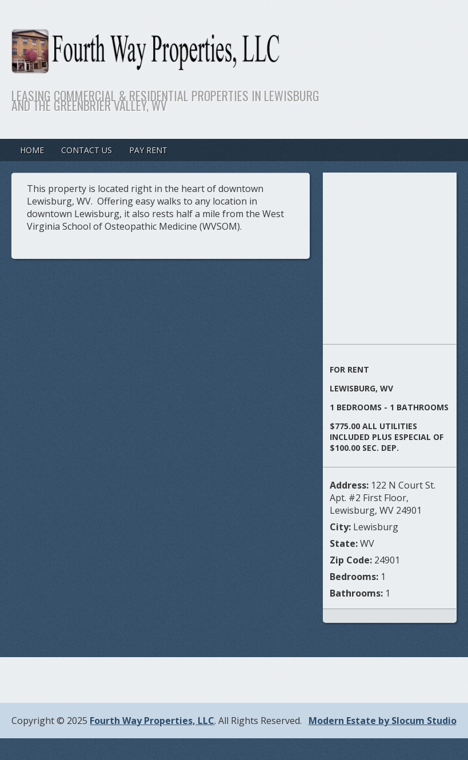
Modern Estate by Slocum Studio (383, 720)
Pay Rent (148, 150)
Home (32, 150)
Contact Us (86, 150)
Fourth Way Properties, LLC (152, 720)
